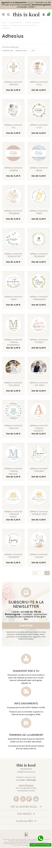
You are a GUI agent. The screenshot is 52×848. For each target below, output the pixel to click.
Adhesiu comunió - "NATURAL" (39, 469)
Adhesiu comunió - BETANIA (13, 83)
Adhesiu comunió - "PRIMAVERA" (39, 297)
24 (34, 50)
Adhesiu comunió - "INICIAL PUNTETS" (39, 428)
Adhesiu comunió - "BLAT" (13, 297)
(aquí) (30, 2)
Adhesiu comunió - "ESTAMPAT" (13, 555)
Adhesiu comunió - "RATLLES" (13, 426)
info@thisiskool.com (26, 772)
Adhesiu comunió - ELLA (39, 83)
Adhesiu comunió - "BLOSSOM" (39, 255)
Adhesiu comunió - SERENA (13, 169)
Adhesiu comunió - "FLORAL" (39, 341)
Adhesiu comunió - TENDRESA (13, 212)
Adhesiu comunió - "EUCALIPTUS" (13, 255)
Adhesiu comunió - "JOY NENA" (13, 384)
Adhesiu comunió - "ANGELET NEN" (39, 512)
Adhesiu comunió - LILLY (39, 126)
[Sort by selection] (22, 51)
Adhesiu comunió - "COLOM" (39, 555)
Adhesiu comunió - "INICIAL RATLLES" (13, 471)
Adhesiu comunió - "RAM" (39, 212)
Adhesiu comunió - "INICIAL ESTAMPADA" (13, 342)
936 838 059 (26, 769)
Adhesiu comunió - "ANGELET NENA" (13, 514)
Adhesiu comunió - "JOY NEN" (39, 384)
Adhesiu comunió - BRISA (39, 169)
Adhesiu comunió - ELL (13, 126)
